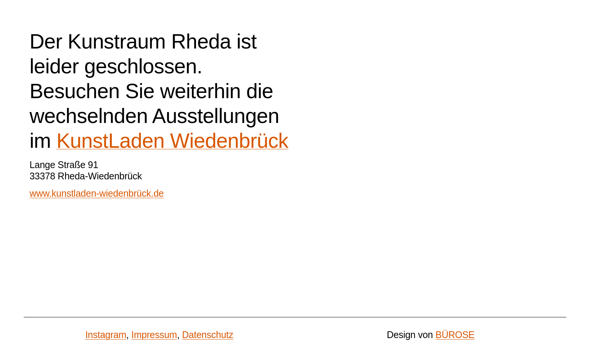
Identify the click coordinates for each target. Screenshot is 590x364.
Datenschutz (207, 334)
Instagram (105, 334)
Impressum (154, 334)
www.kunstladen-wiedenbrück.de (96, 193)
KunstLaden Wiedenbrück (172, 140)
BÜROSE (454, 334)
